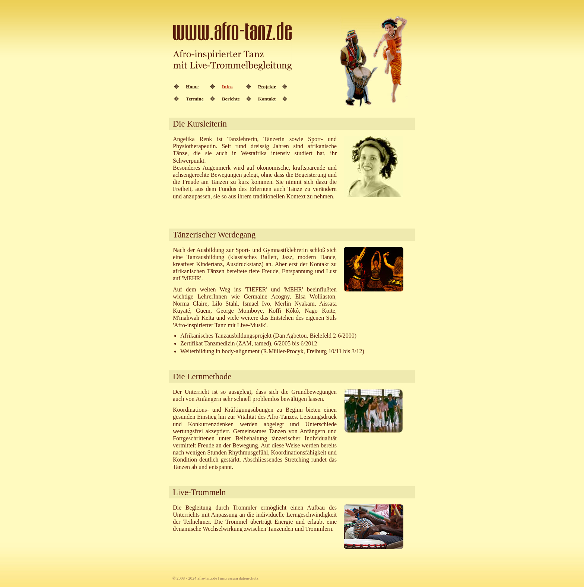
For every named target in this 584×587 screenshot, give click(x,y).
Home (192, 86)
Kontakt (267, 99)
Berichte (231, 99)
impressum (229, 578)
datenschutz (248, 578)
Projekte (267, 86)
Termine (195, 99)
